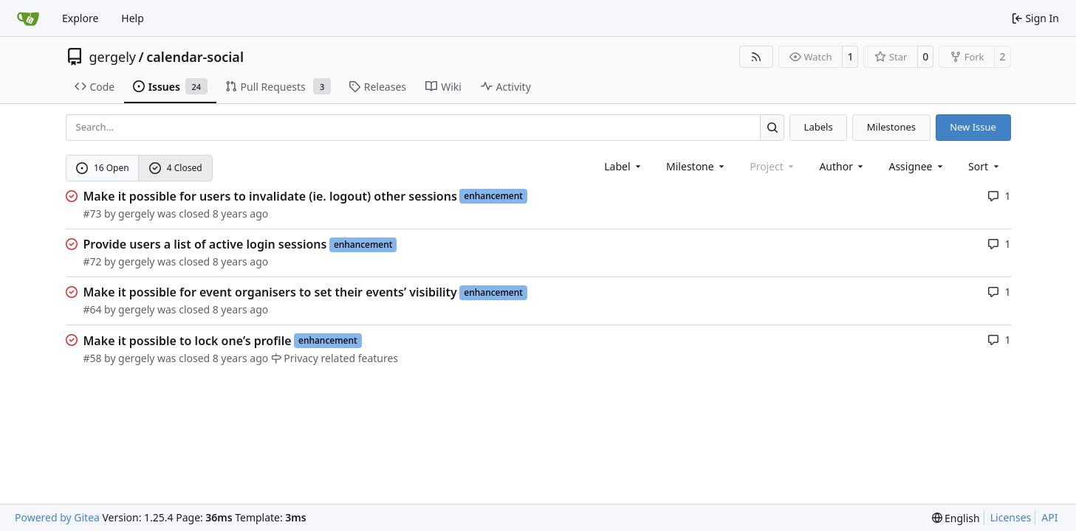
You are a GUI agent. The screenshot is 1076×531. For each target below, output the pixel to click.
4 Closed (175, 168)
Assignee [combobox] (916, 166)
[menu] (985, 166)
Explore (80, 18)
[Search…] (772, 127)
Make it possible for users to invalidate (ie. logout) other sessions (270, 196)
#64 (92, 309)
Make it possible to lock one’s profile (187, 340)
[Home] (28, 18)
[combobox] (623, 166)
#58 (92, 358)
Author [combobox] (842, 166)
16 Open (102, 168)
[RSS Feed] (756, 57)
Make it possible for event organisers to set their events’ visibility (270, 292)
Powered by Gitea (57, 517)
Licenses (1011, 517)
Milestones (891, 126)
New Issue (973, 126)
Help (132, 18)
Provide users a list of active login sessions (205, 244)
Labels (818, 126)
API (1049, 517)
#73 (92, 213)
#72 (92, 261)
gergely (113, 56)
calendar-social (195, 56)
